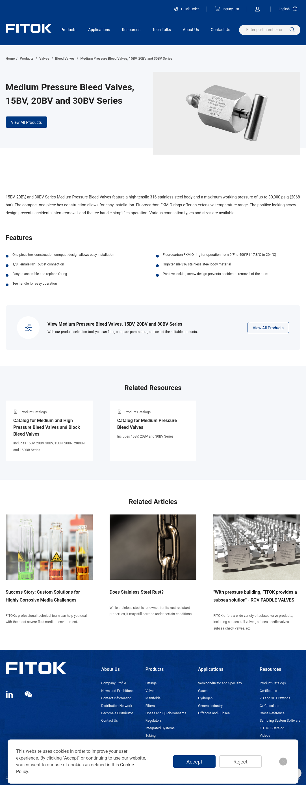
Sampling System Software (280, 721)
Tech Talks (161, 29)
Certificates (268, 691)
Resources (131, 29)
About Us (191, 29)
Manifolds (153, 698)
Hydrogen (205, 698)
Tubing (151, 736)
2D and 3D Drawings (275, 698)
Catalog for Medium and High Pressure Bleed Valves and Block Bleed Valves (46, 427)
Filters (150, 706)
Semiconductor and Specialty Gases (220, 687)
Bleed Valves (65, 58)
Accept (194, 762)
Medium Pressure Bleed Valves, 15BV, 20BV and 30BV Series (126, 58)
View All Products (26, 122)
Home (10, 58)
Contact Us (220, 29)
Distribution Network (116, 706)
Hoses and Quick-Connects (166, 713)
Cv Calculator (270, 706)
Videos (265, 736)
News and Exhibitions (117, 691)
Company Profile (113, 683)
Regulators (154, 721)
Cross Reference (272, 713)
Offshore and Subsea (214, 713)
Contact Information (116, 698)
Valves (44, 58)
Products (68, 29)
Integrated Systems (160, 728)
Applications (99, 29)
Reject (240, 762)
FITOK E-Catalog (272, 728)
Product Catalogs (273, 683)
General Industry (210, 706)
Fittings (151, 683)
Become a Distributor (117, 713)
